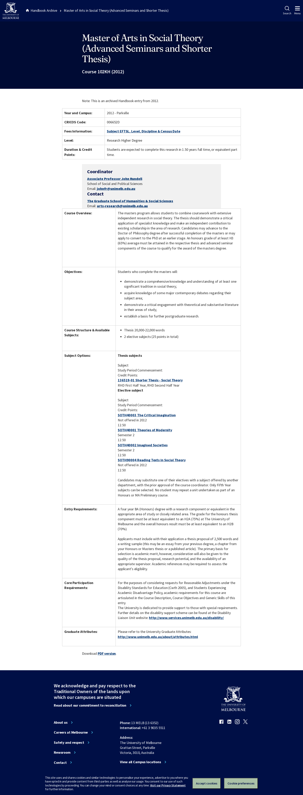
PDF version (107, 653)
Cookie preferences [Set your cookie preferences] (241, 783)
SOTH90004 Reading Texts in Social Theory (152, 460)
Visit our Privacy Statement (168, 785)
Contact (60, 762)
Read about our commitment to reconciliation (90, 705)
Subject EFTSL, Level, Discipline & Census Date (143, 131)
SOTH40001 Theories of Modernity (145, 430)
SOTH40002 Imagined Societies (142, 445)
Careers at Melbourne (71, 732)
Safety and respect (69, 742)
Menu (297, 10)
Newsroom (62, 752)
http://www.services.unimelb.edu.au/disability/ (186, 617)
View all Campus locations (140, 762)
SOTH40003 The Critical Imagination (147, 415)
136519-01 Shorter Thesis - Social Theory (150, 380)
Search (287, 10)
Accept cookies (206, 783)
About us (61, 722)
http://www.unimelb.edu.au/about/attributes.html (158, 636)
